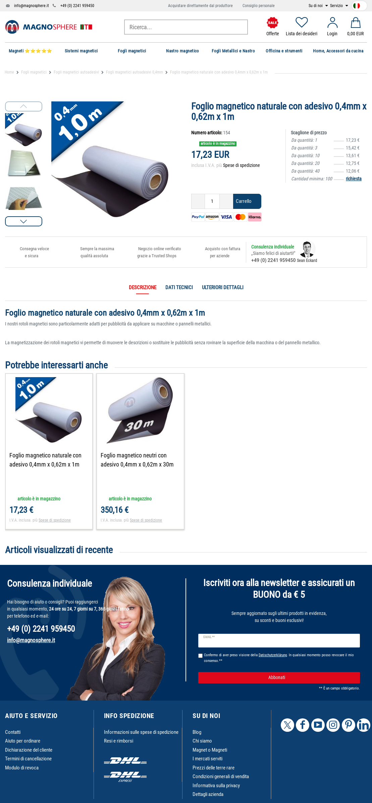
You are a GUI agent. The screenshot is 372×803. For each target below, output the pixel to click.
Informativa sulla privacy (216, 786)
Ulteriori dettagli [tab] (223, 287)
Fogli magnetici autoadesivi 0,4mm (134, 72)
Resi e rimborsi (118, 741)
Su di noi (316, 5)
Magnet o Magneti (210, 750)
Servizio (337, 5)
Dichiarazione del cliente (28, 750)
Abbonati (311, 678)
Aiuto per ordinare (22, 741)
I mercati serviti (207, 759)
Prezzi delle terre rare (213, 768)
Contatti (12, 732)
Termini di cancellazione (28, 759)
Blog (197, 732)
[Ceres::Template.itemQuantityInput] (212, 201)
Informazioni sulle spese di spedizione (141, 732)
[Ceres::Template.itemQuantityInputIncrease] (226, 201)
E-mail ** (209, 637)
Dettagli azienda (208, 794)
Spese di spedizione (241, 165)
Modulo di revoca (22, 768)
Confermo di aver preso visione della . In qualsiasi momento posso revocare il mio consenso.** (279, 658)
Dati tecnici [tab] (179, 287)
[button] (23, 221)
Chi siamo (202, 741)
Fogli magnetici (34, 72)
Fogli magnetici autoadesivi (76, 72)
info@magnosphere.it (31, 5)
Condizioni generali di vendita (221, 776)
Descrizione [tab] (142, 287)
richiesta (354, 178)
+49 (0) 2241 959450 (77, 5)
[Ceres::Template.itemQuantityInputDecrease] (198, 201)
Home (9, 72)
